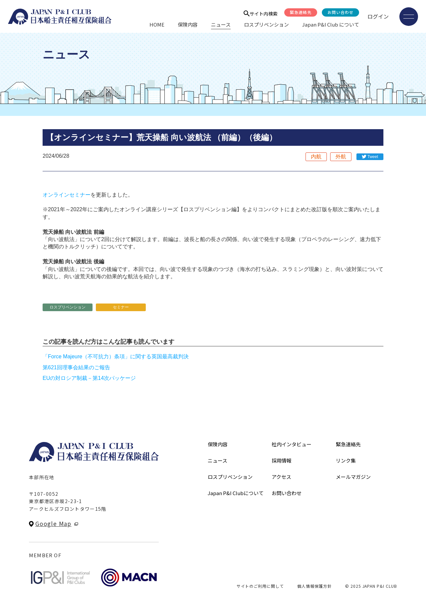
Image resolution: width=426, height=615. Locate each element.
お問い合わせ (340, 12)
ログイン (378, 16)
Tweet (372, 156)
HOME (156, 24)
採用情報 (282, 460)
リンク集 (346, 460)
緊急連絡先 (301, 12)
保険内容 (188, 24)
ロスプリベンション (266, 24)
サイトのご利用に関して (260, 586)
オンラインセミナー (67, 195)
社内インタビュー (292, 444)
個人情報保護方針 (314, 586)
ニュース (221, 24)
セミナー (121, 307)
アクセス (281, 476)
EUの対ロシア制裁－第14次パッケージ (89, 378)
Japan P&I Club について (330, 24)
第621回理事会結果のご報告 (76, 367)
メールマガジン (353, 476)
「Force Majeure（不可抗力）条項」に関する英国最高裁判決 (116, 356)
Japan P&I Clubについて (236, 492)
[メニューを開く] (408, 16)
